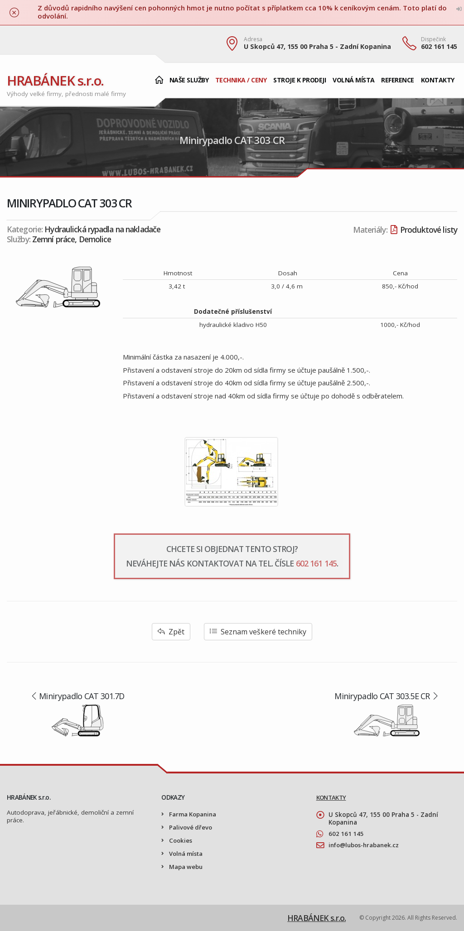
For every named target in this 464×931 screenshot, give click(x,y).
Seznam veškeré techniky (258, 632)
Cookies (181, 840)
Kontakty (437, 80)
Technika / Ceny (241, 80)
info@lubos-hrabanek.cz (366, 845)
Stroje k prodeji (299, 80)
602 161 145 (439, 46)
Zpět (171, 632)
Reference (397, 80)
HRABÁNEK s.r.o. (56, 80)
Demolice (95, 239)
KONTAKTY (331, 797)
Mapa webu (186, 867)
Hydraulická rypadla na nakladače (102, 229)
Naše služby (189, 80)
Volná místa (354, 80)
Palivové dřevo (191, 827)
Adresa (253, 39)
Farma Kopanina (193, 814)
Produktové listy (424, 229)
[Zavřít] (14, 12)
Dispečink (433, 39)
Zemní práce (53, 239)
